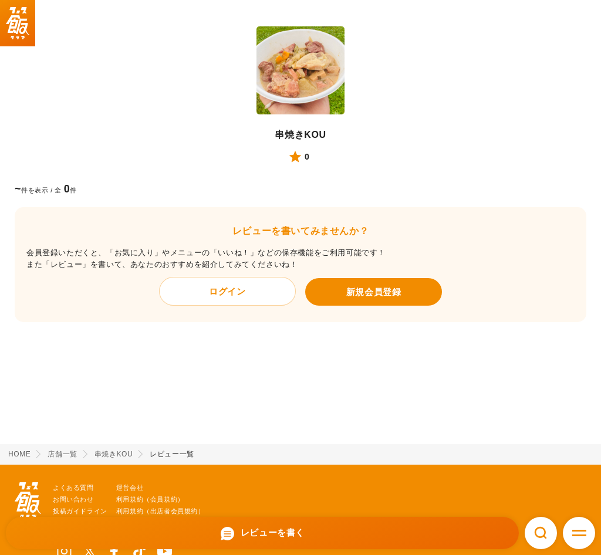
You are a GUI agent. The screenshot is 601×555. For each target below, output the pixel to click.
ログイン (227, 291)
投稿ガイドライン (80, 511)
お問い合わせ (73, 499)
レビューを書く (262, 533)
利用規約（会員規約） (150, 499)
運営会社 (129, 487)
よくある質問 (73, 487)
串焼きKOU (300, 135)
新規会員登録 (373, 292)
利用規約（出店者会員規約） (160, 511)
